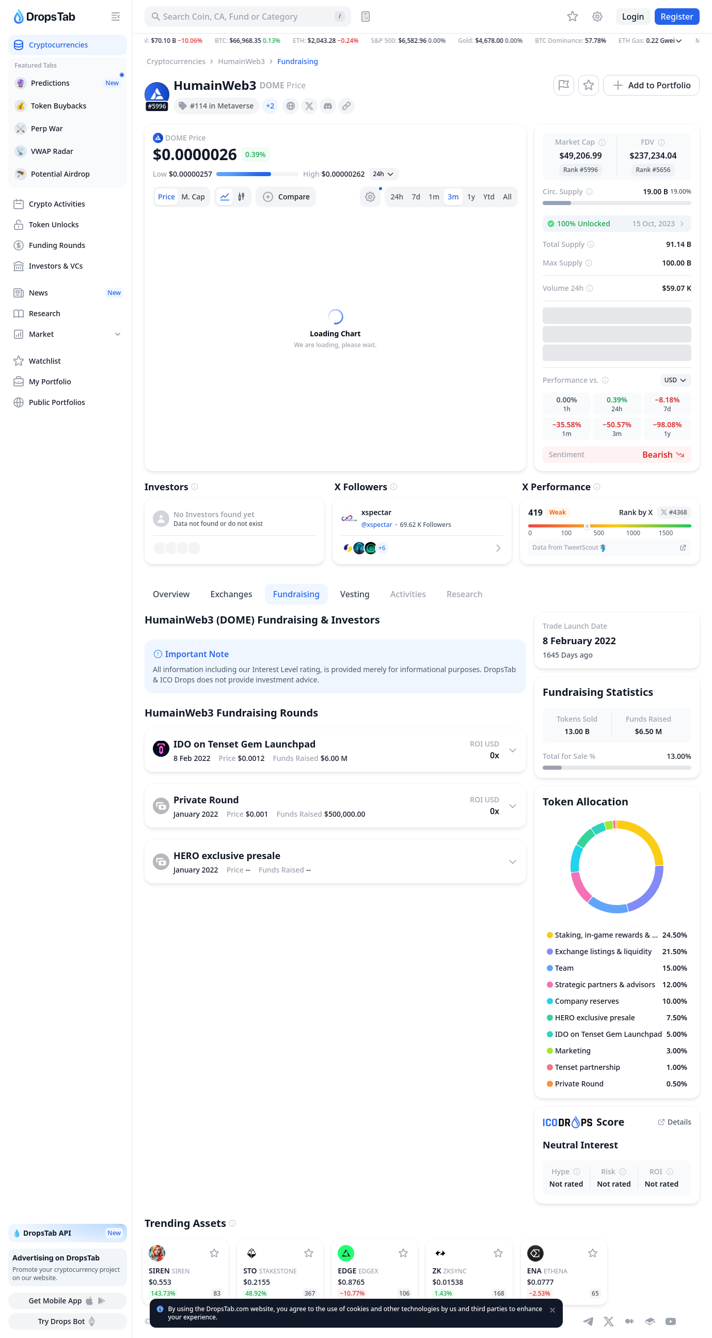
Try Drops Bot (68, 1321)
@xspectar (376, 524)
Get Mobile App (67, 1301)
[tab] (166, 197)
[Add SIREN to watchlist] (214, 1253)
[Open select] (384, 174)
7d (416, 196)
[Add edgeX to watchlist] (403, 1253)
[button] (422, 41)
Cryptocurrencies (176, 61)
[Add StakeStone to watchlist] (308, 1253)
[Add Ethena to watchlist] (592, 1253)
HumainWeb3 (241, 61)
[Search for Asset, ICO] (248, 16)
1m (434, 196)
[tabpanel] (335, 329)
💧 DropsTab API (67, 1233)
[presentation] (290, 106)
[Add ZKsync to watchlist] (498, 1253)
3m (453, 196)
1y (471, 196)
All (507, 196)
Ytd (489, 196)
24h (397, 196)
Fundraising (297, 61)
